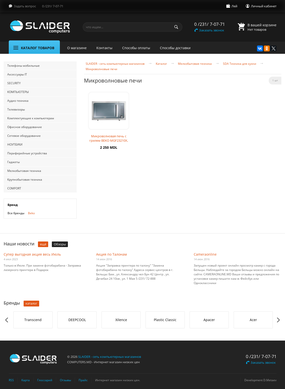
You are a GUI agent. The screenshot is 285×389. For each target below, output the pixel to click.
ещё (43, 244)
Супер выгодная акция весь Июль (32, 254)
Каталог (161, 63)
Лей (234, 6)
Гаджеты (13, 162)
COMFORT (14, 188)
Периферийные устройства (27, 153)
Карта (25, 380)
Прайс (83, 380)
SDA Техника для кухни (239, 63)
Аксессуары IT (17, 74)
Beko (31, 213)
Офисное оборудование (24, 127)
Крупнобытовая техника (24, 179)
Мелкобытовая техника (24, 171)
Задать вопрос (25, 6)
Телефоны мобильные (23, 66)
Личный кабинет (263, 6)
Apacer (209, 319)
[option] (33, 319)
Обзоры (60, 244)
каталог (31, 303)
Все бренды (16, 213)
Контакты (104, 48)
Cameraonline (205, 254)
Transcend (33, 319)
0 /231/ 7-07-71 (52, 6)
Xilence (121, 319)
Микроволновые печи (101, 69)
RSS (11, 380)
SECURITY (14, 83)
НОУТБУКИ (14, 144)
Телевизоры (16, 109)
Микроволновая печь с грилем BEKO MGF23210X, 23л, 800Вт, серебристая (108, 140)
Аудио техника (17, 101)
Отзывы (65, 380)
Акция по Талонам (111, 254)
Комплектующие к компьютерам (30, 118)
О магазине (77, 48)
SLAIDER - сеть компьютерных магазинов (115, 63)
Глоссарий (44, 380)
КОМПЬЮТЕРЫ (18, 92)
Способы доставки (175, 48)
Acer (253, 319)
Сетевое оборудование (24, 136)
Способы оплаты (136, 48)
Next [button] (278, 320)
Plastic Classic (165, 319)
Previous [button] (7, 320)
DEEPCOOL (77, 319)
